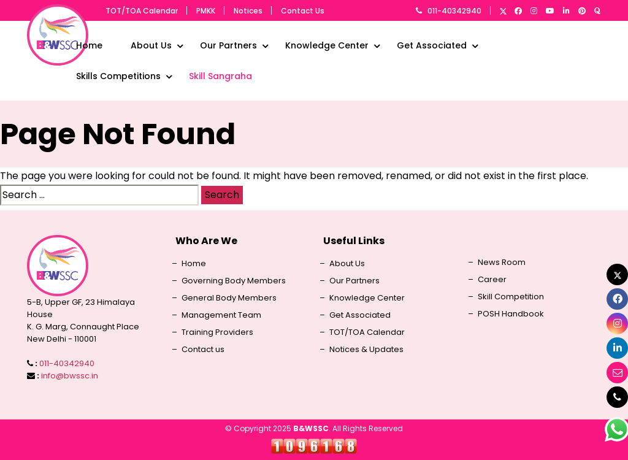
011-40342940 (454, 11)
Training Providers (217, 332)
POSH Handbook (511, 314)
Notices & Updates (366, 349)
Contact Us (302, 11)
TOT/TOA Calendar (141, 11)
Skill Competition (511, 296)
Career (492, 279)
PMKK (205, 11)
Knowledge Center (327, 45)
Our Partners (228, 45)
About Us (151, 45)
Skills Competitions (118, 76)
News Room (502, 262)
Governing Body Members (234, 280)
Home (89, 45)
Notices (248, 11)
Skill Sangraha (220, 76)
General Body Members (229, 298)
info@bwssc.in (69, 375)
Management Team (221, 315)
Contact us (203, 349)
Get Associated (432, 45)
